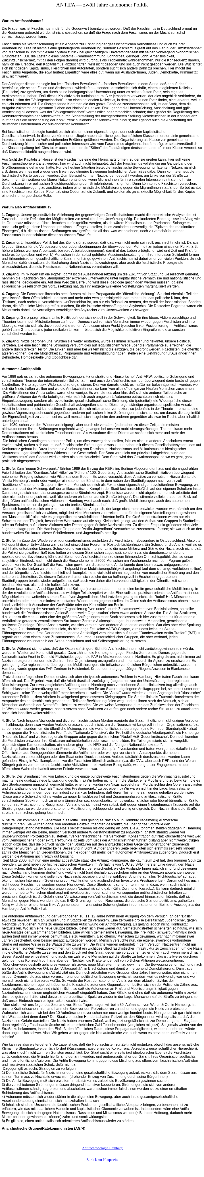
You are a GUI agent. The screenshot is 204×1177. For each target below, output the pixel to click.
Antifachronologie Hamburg (102, 1148)
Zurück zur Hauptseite (102, 1160)
